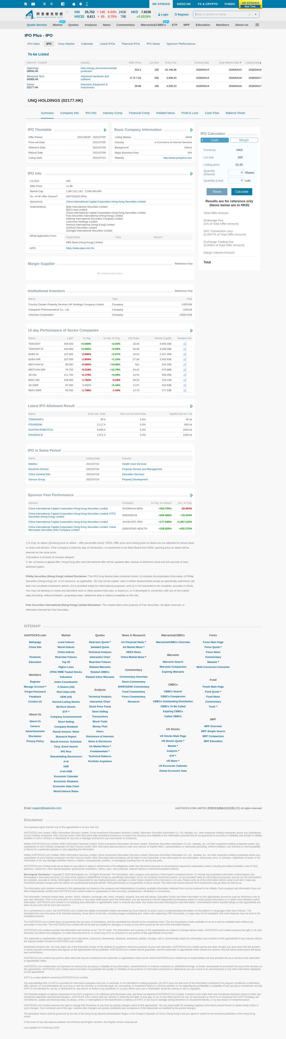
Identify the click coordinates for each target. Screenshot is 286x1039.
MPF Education (213, 741)
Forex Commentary (133, 696)
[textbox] (226, 14)
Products (35, 657)
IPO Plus (66, 751)
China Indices (66, 652)
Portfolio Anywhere (100, 761)
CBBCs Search (173, 691)
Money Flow (100, 726)
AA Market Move (100, 746)
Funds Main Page (213, 686)
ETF (66, 711)
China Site (35, 647)
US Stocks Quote (172, 740)
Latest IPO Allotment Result (51, 406)
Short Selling (66, 721)
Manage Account (35, 686)
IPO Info (35, 173)
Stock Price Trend (100, 706)
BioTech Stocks (66, 706)
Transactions (100, 716)
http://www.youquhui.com (177, 157)
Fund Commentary (133, 691)
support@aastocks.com (47, 808)
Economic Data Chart (66, 786)
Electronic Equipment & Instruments (94, 86)
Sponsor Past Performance (51, 495)
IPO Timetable (40, 130)
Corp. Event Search (66, 746)
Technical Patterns (100, 756)
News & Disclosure (100, 741)
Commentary (213, 657)
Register (35, 681)
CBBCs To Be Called (173, 706)
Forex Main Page (213, 642)
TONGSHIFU (35, 419)
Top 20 (66, 662)
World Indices (66, 647)
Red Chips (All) (66, 691)
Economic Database (66, 781)
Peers (100, 731)
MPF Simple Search (213, 731)
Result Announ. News (66, 731)
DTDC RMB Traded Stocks (66, 671)
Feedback (35, 696)
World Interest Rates (65, 791)
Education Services (133, 474)
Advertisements (35, 731)
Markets (213, 662)
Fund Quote (213, 691)
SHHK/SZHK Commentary (133, 686)
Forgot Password (35, 691)
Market (173, 745)
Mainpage (35, 642)
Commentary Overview (134, 676)
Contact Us (35, 701)
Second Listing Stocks (66, 701)
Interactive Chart (100, 657)
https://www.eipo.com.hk (80, 248)
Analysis (173, 750)
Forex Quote (213, 647)
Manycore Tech (35, 76)
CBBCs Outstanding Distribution (173, 701)
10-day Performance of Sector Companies (63, 330)
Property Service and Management (142, 469)
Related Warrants (99, 666)
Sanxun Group (36, 479)
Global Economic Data (173, 770)
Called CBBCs (173, 716)
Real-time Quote (100, 642)
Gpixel (30, 84)
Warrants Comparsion (172, 666)
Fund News (213, 696)
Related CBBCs (100, 671)
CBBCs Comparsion (173, 696)
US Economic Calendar (173, 765)
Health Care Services (134, 463)
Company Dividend (66, 726)
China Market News (133, 657)
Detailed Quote (100, 647)
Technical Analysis (100, 652)
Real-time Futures (66, 657)
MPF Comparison (213, 736)
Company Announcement (66, 716)
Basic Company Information (138, 130)
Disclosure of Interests (100, 736)
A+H (66, 761)
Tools (213, 706)
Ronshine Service (38, 469)
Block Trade (100, 721)
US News (173, 760)
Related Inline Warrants (100, 676)
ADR (66, 766)
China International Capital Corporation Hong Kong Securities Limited (106, 201)
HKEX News (133, 652)
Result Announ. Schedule (66, 741)
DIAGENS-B (35, 434)
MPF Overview (213, 726)
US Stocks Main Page (173, 735)
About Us (35, 721)
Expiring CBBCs (173, 711)
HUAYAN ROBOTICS (40, 429)
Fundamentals (100, 751)
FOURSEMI (35, 424)
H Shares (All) (66, 686)
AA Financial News (133, 642)
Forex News (213, 652)
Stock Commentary (133, 681)
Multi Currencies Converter (213, 666)
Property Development (135, 479)
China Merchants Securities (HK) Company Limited (72, 528)
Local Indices (66, 642)
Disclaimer (35, 736)
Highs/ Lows (66, 666)
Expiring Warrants (173, 671)
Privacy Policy (35, 741)
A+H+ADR (66, 771)
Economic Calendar (66, 776)
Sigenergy (33, 68)
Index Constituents (66, 681)
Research (134, 701)
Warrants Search (173, 661)
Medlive (32, 463)
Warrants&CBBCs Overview (173, 642)
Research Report (66, 736)
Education (35, 662)
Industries (66, 676)
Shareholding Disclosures (66, 756)
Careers (35, 726)
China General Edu (39, 474)
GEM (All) (66, 696)
